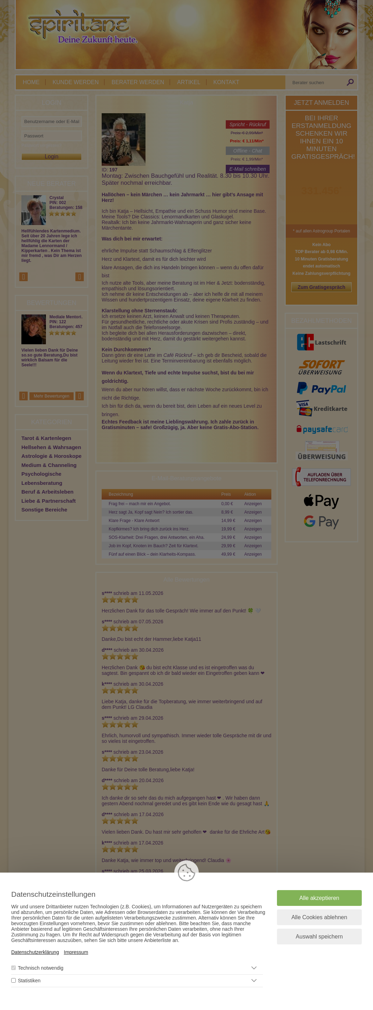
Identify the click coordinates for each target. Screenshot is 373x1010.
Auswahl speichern (319, 937)
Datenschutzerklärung (35, 952)
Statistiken (29, 980)
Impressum (76, 952)
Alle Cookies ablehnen (319, 917)
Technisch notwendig (40, 968)
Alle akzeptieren (319, 898)
